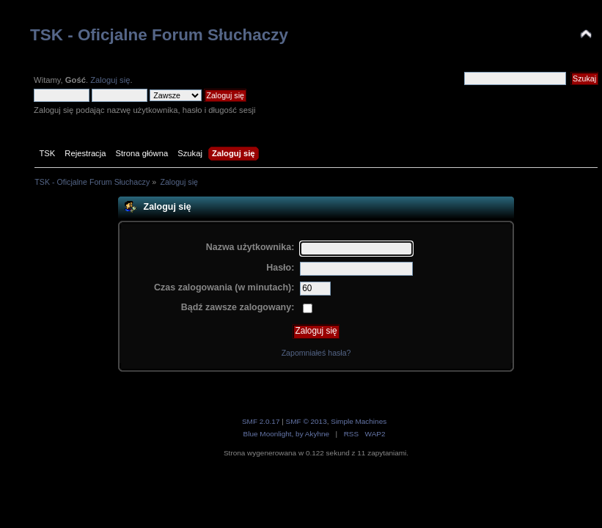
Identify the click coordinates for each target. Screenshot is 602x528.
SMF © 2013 (306, 421)
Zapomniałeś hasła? (316, 352)
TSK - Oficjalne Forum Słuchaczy (159, 35)
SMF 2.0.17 (261, 421)
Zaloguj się (110, 80)
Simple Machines (358, 421)
